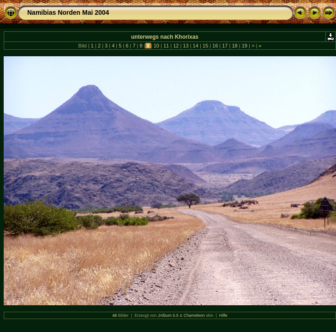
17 (225, 45)
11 (166, 45)
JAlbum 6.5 (168, 315)
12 (176, 45)
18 (234, 45)
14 (196, 45)
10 (156, 45)
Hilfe (223, 315)
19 (244, 45)
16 (215, 45)
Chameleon (194, 315)
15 (205, 45)
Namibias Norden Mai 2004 (68, 12)
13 (185, 45)
